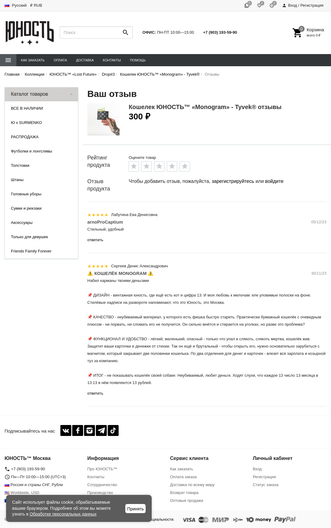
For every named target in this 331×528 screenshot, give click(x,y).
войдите (274, 181)
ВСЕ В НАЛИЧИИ (27, 108)
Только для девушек (29, 237)
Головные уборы (26, 194)
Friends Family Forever (31, 251)
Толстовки (20, 165)
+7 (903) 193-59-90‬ (220, 32)
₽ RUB (36, 5)
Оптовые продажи (186, 500)
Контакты (112, 60)
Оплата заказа (183, 477)
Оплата (60, 60)
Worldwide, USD (22, 492)
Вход (257, 469)
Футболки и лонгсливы (31, 151)
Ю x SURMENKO (26, 122)
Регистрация (264, 477)
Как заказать (33, 60)
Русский (16, 5)
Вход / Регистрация (302, 5)
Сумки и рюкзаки (26, 208)
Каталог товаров (29, 94)
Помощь (138, 60)
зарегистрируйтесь (233, 181)
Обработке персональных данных (63, 514)
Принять (135, 508)
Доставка (85, 60)
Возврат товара (184, 492)
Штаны (17, 179)
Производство (100, 492)
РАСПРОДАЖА (25, 137)
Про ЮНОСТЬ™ (102, 469)
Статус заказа (265, 484)
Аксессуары (21, 222)
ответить (95, 240)
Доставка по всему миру (192, 484)
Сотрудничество (102, 484)
